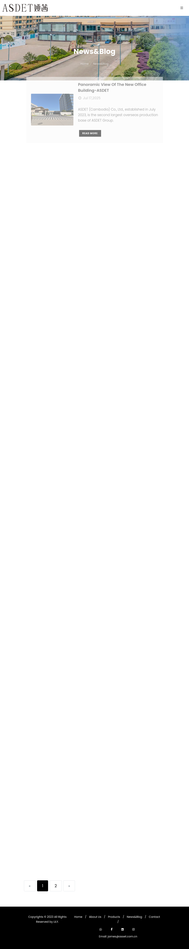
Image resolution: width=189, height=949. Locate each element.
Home (78, 917)
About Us (95, 917)
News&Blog (134, 917)
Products (114, 917)
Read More (90, 119)
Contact (154, 917)
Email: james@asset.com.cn (118, 936)
